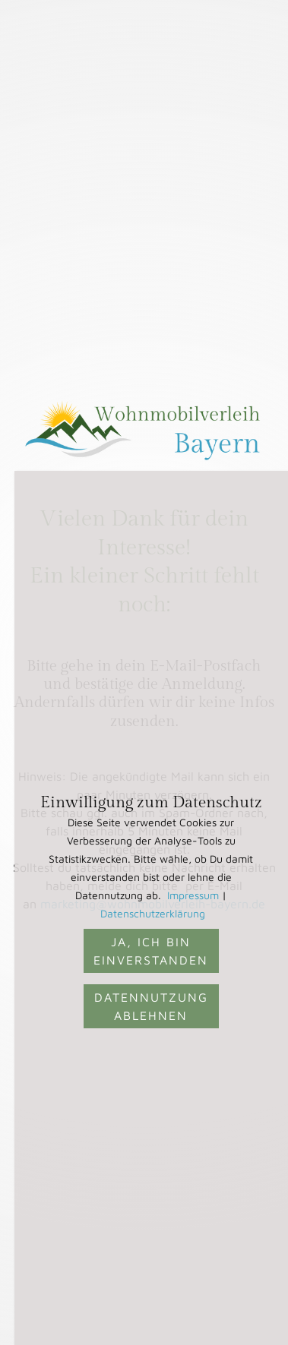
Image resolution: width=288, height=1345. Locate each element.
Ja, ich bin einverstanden (150, 951)
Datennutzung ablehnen (151, 1006)
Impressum (193, 895)
